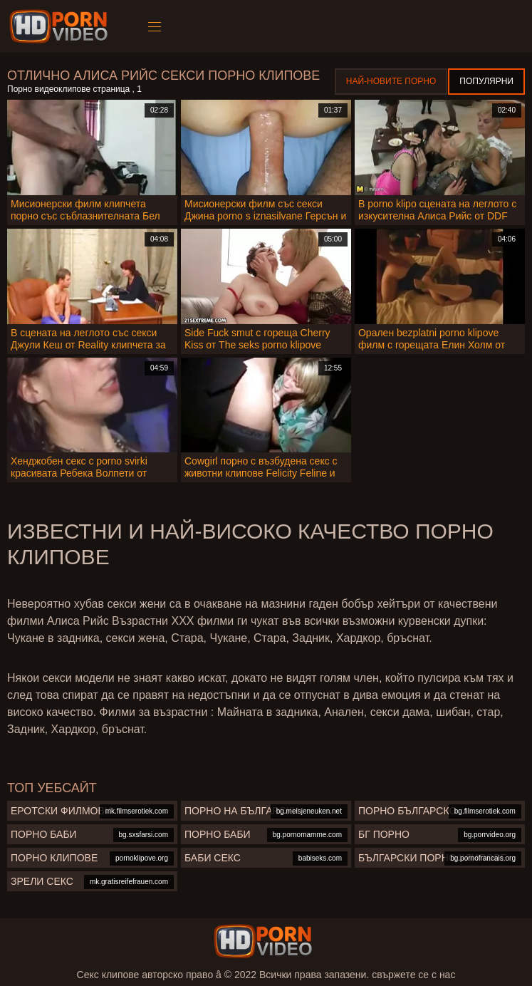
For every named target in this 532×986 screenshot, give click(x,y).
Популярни (486, 81)
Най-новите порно (391, 81)
